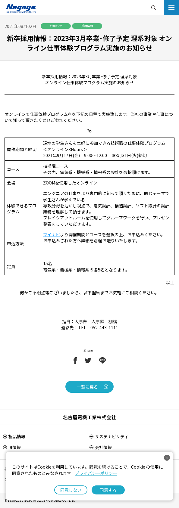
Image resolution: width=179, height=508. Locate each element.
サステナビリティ (111, 436)
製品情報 (16, 436)
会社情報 (103, 447)
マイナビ (51, 234)
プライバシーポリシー (96, 473)
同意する (108, 490)
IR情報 (14, 447)
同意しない (70, 490)
